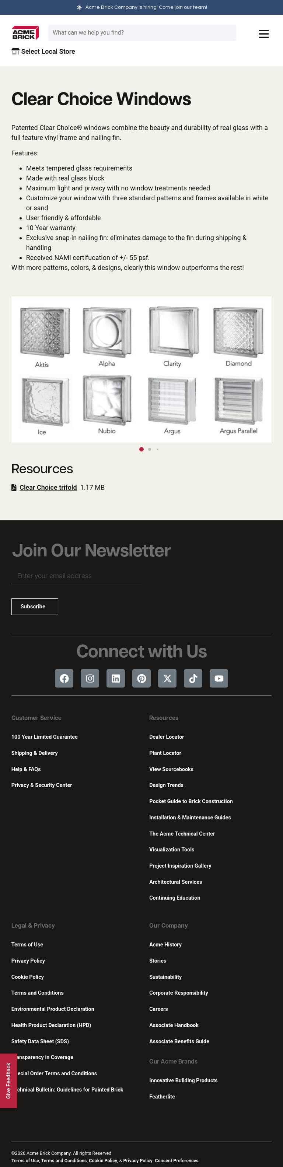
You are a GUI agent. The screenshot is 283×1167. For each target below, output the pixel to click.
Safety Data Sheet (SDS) (40, 1041)
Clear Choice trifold (48, 487)
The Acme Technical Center (182, 834)
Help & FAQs (26, 769)
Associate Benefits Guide (179, 1041)
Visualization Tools (171, 850)
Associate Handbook (174, 1025)
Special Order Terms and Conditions (54, 1074)
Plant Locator (165, 753)
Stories (157, 961)
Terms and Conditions (37, 993)
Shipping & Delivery (34, 753)
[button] (263, 369)
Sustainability (165, 977)
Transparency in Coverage (42, 1057)
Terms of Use (27, 945)
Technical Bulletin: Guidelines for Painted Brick (67, 1090)
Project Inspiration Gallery (180, 866)
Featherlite (162, 1097)
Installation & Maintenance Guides (190, 818)
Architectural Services (175, 882)
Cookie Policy (27, 977)
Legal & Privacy (33, 926)
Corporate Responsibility (178, 993)
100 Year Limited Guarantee (44, 737)
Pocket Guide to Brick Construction (191, 801)
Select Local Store (43, 51)
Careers (158, 1009)
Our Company (168, 926)
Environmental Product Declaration (52, 1009)
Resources (163, 718)
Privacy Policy (28, 961)
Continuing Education (174, 898)
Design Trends (166, 785)
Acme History (165, 945)
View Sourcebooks (171, 769)
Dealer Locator (166, 737)
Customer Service (36, 718)
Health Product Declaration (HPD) (51, 1025)
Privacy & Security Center (41, 785)
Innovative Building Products (183, 1081)
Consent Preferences (176, 1160)
